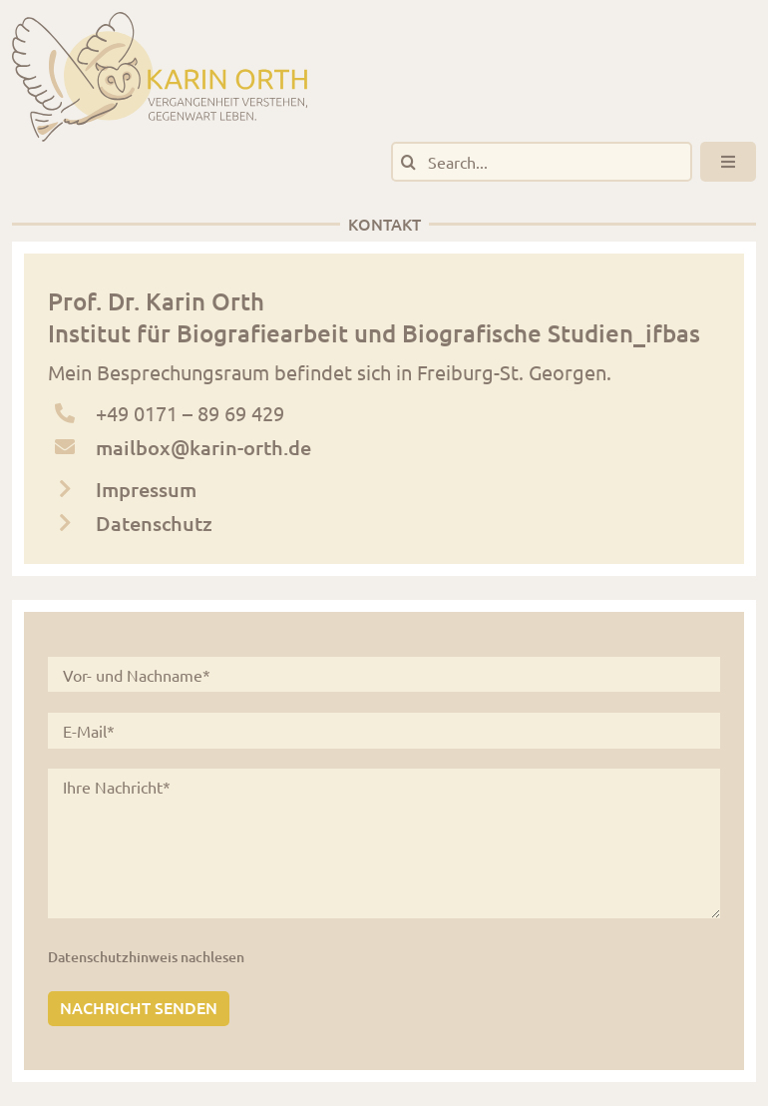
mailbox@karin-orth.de (203, 447)
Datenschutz (154, 523)
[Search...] (541, 162)
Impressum (146, 489)
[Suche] (408, 162)
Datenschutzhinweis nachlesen (146, 956)
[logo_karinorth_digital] (159, 22)
